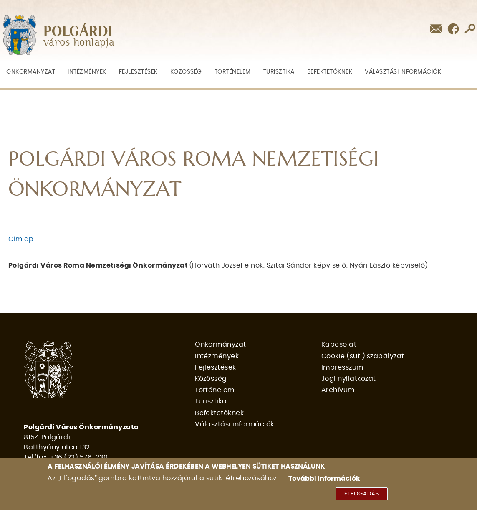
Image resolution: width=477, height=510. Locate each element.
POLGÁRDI (77, 31)
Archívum (338, 390)
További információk (324, 481)
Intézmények (87, 72)
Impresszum (342, 367)
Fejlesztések (138, 72)
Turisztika (279, 72)
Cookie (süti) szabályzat (362, 356)
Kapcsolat (338, 344)
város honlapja (79, 43)
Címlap (21, 239)
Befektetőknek (330, 72)
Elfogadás (361, 496)
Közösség (186, 72)
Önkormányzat (30, 72)
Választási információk (403, 72)
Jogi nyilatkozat (348, 378)
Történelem (233, 72)
